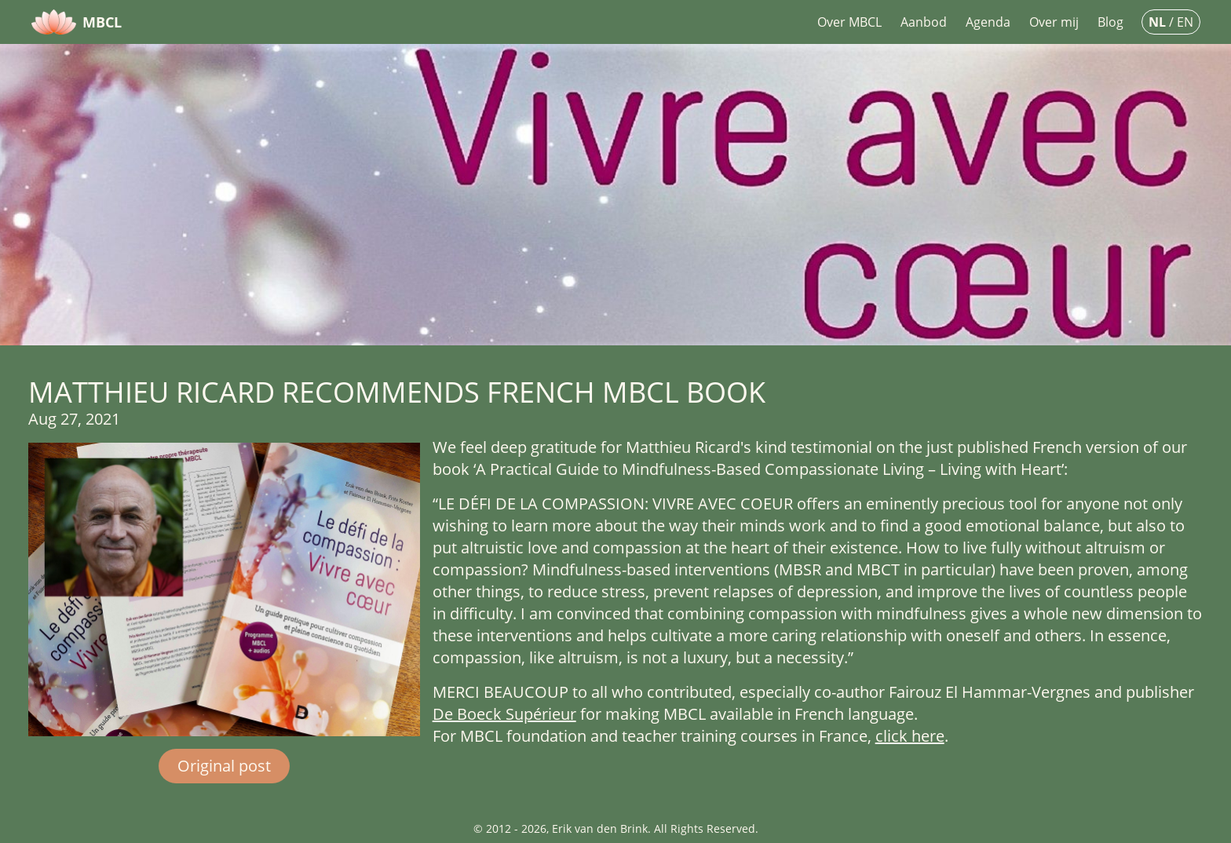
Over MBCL (849, 22)
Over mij (1054, 22)
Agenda (988, 22)
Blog (1110, 22)
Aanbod (923, 22)
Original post (224, 765)
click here (909, 735)
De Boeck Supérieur (504, 713)
